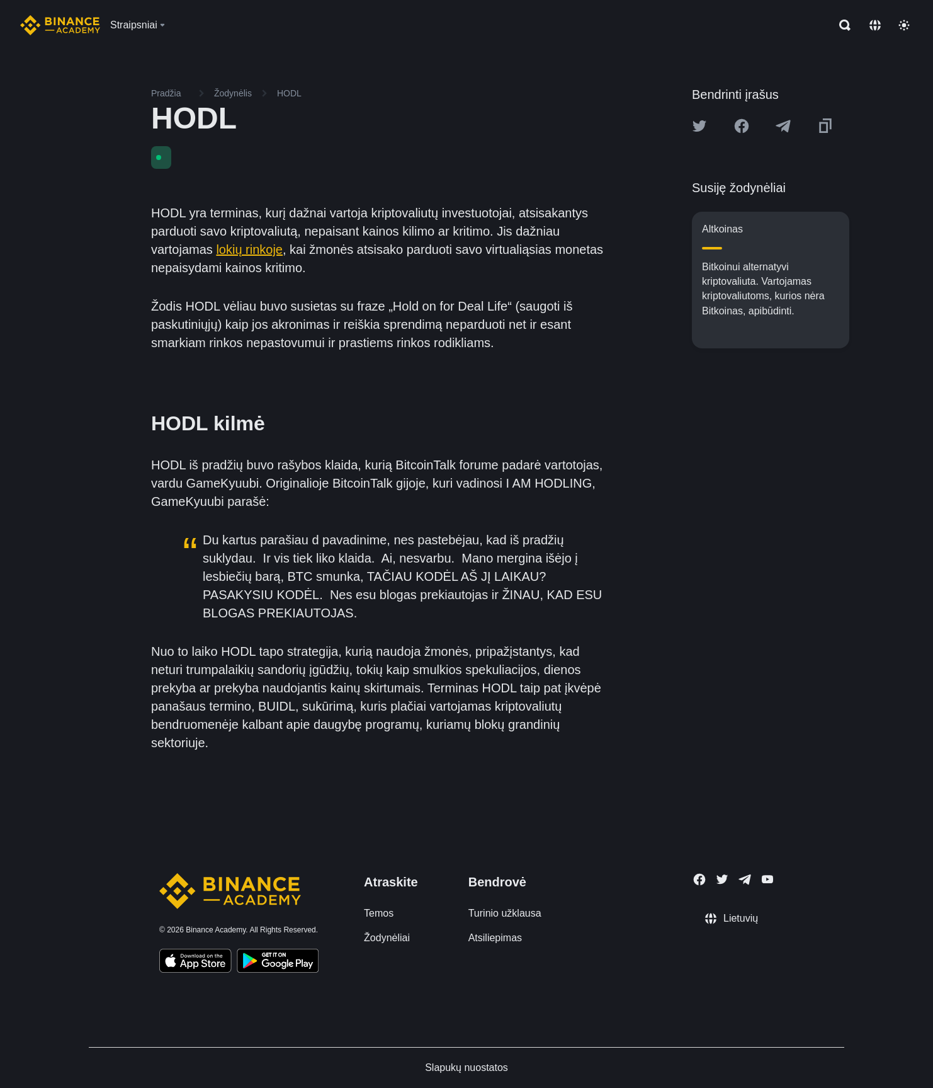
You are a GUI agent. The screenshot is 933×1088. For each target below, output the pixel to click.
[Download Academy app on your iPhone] (195, 962)
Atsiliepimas (495, 937)
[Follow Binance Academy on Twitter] (722, 879)
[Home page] (60, 25)
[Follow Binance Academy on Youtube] (767, 879)
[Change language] (875, 25)
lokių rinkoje (249, 249)
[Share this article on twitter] (699, 126)
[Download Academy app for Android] (278, 962)
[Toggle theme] (904, 25)
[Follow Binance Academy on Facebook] (699, 879)
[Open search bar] (841, 25)
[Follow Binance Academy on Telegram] (744, 879)
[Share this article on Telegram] (783, 126)
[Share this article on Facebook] (741, 126)
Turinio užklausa (504, 913)
